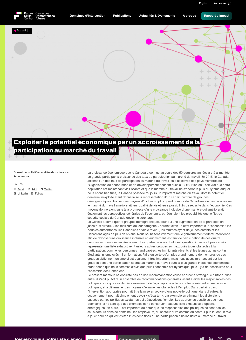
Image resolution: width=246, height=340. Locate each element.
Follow (39, 193)
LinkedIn (22, 193)
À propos (189, 15)
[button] (241, 336)
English (203, 3)
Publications (122, 15)
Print (34, 189)
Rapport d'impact (216, 15)
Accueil (21, 30)
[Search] (222, 3)
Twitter (48, 189)
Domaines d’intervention (87, 15)
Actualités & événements (157, 15)
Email (20, 189)
